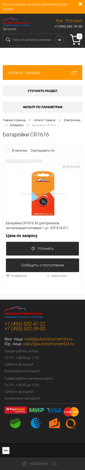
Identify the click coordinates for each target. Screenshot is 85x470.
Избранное (40, 464)
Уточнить (42, 248)
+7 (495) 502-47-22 (25, 324)
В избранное (16, 275)
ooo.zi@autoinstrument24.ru (48, 343)
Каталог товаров (42, 72)
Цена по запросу (21, 235)
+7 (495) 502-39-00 (68, 26)
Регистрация (73, 20)
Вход (59, 20)
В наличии (20, 150)
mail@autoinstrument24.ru (48, 339)
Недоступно (56, 275)
